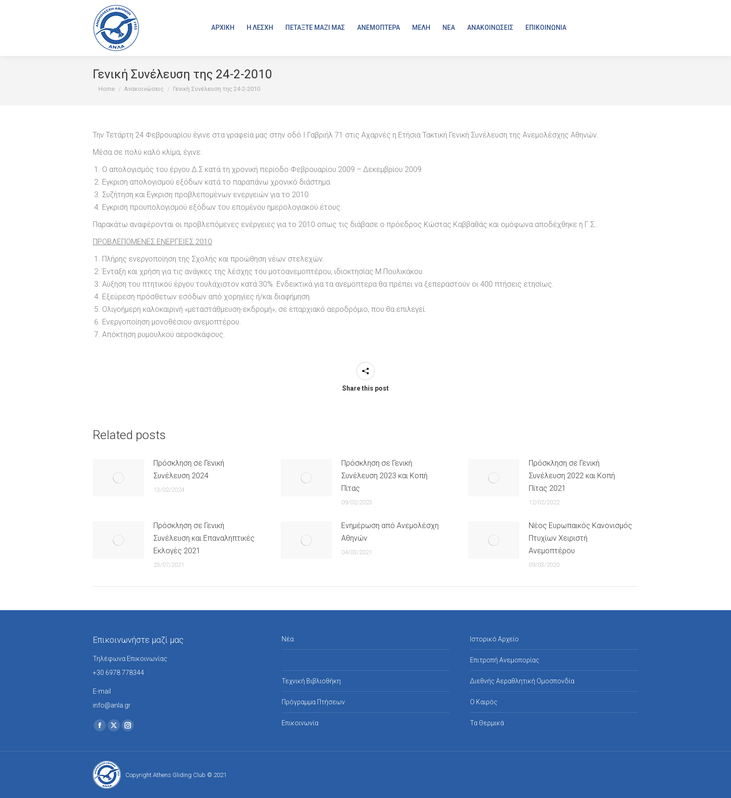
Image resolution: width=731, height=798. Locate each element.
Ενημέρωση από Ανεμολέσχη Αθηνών (390, 532)
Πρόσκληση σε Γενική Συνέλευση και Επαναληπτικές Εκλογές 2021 (204, 538)
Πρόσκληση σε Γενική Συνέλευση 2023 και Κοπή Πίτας (384, 476)
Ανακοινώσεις (303, 660)
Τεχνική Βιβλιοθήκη (311, 681)
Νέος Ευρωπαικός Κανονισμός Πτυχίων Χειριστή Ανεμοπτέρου (580, 538)
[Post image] (118, 477)
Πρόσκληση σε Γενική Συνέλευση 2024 (188, 469)
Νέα (288, 639)
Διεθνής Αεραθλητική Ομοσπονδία (522, 681)
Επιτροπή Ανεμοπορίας (504, 660)
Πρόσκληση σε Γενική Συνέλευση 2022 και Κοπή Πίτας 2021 (572, 476)
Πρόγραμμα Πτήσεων (313, 702)
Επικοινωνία (300, 723)
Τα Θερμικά (487, 723)
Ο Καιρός (483, 702)
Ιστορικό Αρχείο (494, 639)
